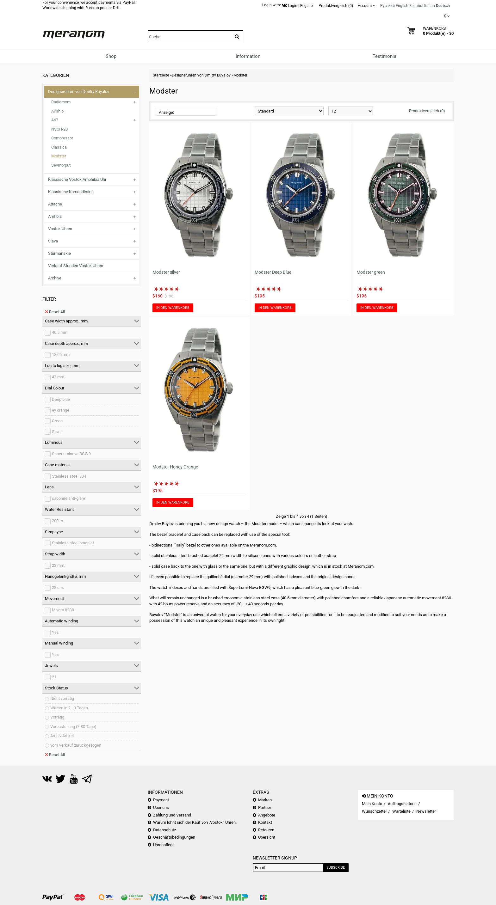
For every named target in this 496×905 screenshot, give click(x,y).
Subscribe (335, 867)
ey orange (60, 410)
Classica (59, 147)
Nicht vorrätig (62, 698)
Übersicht (266, 837)
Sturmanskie (59, 253)
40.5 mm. (60, 332)
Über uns (161, 807)
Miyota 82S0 (63, 610)
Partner (264, 807)
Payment (161, 800)
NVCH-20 (59, 129)
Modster (58, 156)
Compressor (62, 138)
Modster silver (166, 272)
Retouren (266, 830)
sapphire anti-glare (68, 498)
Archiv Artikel (62, 735)
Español (416, 5)
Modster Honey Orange (175, 466)
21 (54, 677)
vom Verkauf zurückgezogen (75, 745)
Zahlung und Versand (172, 815)
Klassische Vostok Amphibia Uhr (77, 179)
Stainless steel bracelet (73, 543)
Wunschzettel (374, 811)
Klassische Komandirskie (71, 191)
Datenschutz (164, 830)
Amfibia (55, 216)
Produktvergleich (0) (427, 110)
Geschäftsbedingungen (174, 837)
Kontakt (265, 822)
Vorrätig (57, 717)
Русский (387, 5)
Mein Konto (372, 803)
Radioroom (61, 102)
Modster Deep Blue (273, 272)
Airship (57, 111)
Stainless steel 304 (69, 476)
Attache (55, 204)
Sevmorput (61, 165)
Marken (265, 800)
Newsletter (426, 811)
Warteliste (401, 811)
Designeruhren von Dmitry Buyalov (78, 91)
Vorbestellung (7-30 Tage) (73, 726)
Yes (55, 632)
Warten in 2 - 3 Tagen (69, 708)
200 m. (58, 520)
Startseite (161, 75)
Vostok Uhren (60, 228)
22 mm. (58, 565)
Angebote (266, 815)
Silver (57, 431)
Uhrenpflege (164, 844)
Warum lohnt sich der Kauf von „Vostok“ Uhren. (195, 822)
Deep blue (61, 399)
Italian (429, 5)
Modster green (370, 272)
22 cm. (58, 587)
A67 (54, 120)
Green (57, 421)
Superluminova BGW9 (71, 453)
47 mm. (58, 377)
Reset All (55, 311)
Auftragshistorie (402, 803)
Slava (53, 241)
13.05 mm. (61, 354)
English (402, 5)
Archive (54, 278)
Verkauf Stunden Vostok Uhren (75, 265)
